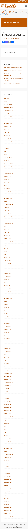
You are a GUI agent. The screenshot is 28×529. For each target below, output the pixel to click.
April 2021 (6, 210)
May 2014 (6, 392)
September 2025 (8, 110)
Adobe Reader (20, 526)
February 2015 (7, 367)
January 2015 (7, 370)
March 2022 (7, 189)
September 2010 (8, 517)
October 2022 (7, 170)
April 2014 (6, 395)
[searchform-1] (14, 52)
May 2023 (6, 148)
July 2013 (6, 423)
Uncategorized (16, 32)
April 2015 (6, 360)
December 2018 (8, 267)
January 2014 (7, 404)
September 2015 (8, 351)
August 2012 (7, 457)
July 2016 (6, 332)
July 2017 (6, 307)
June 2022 (6, 182)
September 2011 (8, 488)
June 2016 (6, 335)
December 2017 (8, 295)
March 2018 (7, 285)
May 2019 (6, 251)
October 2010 (7, 513)
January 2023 (7, 160)
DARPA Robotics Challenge (13, 35)
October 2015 (7, 348)
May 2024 (6, 129)
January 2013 (7, 442)
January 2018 (7, 292)
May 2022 (6, 185)
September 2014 (8, 382)
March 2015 (7, 363)
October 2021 (7, 201)
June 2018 (6, 282)
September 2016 (8, 326)
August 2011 (7, 492)
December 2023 (8, 142)
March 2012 (7, 473)
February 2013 (7, 438)
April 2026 (6, 98)
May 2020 (6, 229)
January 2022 (7, 192)
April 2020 (6, 232)
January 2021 (7, 214)
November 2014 (8, 376)
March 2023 (7, 154)
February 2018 (7, 288)
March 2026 (7, 101)
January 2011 (7, 504)
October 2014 (7, 379)
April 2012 (6, 470)
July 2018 (6, 279)
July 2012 (6, 460)
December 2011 (8, 479)
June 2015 (6, 354)
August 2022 (7, 176)
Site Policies (20, 524)
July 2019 (6, 245)
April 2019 (6, 254)
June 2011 (6, 498)
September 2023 (8, 145)
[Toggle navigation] (26, 6)
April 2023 (6, 151)
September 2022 (8, 173)
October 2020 (7, 220)
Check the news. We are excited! (10, 38)
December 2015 (8, 342)
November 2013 (8, 410)
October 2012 (7, 451)
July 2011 (6, 495)
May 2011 (6, 501)
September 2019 (8, 242)
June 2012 (6, 463)
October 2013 (7, 413)
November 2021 (8, 198)
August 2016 (7, 329)
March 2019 (7, 257)
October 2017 (7, 301)
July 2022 (6, 179)
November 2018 (8, 270)
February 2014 (7, 401)
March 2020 (7, 235)
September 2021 (8, 204)
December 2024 (8, 120)
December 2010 (8, 507)
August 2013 (7, 420)
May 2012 (6, 467)
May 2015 (6, 357)
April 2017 (6, 317)
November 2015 (8, 345)
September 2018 (8, 276)
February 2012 (7, 476)
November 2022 (8, 167)
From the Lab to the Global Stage (12, 83)
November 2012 (8, 448)
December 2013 (8, 407)
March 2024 (7, 135)
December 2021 (8, 195)
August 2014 (7, 385)
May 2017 (6, 313)
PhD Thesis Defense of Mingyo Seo (13, 67)
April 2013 (6, 432)
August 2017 (7, 304)
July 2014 (6, 388)
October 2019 (7, 239)
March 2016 (7, 338)
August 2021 (7, 207)
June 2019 (6, 248)
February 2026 (8, 104)
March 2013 (7, 435)
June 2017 (6, 310)
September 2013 (8, 417)
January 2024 (7, 139)
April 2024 (6, 132)
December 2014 (8, 373)
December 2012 (8, 445)
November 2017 (8, 298)
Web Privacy (13, 526)
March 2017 (7, 320)
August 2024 (7, 126)
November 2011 (8, 482)
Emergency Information (12, 524)
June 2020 (6, 226)
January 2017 (7, 323)
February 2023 (8, 157)
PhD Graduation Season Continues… (13, 70)
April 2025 (6, 114)
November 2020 (8, 217)
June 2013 (6, 426)
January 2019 (7, 263)
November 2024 (8, 123)
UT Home (4, 524)
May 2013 (6, 429)
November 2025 (8, 107)
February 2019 (7, 260)
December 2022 (8, 164)
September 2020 (8, 223)
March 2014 (7, 398)
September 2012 (8, 454)
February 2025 (8, 117)
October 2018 (7, 273)
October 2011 (7, 485)
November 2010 (8, 510)
